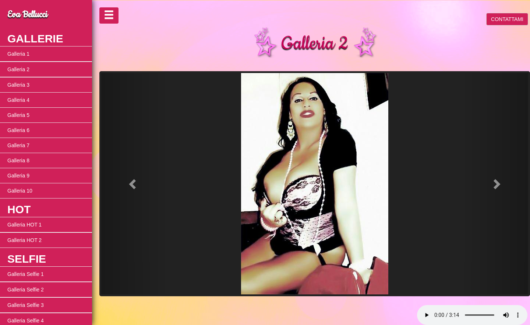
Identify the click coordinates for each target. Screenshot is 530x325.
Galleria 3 (18, 85)
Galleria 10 (19, 191)
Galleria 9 (18, 176)
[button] (133, 183)
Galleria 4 (18, 100)
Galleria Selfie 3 (25, 305)
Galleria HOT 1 (24, 225)
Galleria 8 (18, 160)
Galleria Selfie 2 (25, 290)
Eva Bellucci (27, 14)
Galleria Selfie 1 (25, 274)
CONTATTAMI (507, 19)
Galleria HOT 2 (24, 240)
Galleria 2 (18, 69)
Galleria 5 (18, 115)
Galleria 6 (18, 130)
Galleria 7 (18, 145)
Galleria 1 (18, 54)
